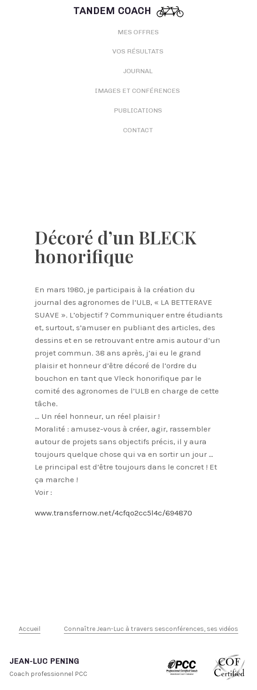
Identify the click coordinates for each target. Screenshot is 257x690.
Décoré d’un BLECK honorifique (115, 246)
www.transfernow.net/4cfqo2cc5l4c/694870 (113, 512)
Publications (138, 110)
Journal (138, 71)
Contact (138, 130)
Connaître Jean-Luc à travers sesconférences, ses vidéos (151, 629)
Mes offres (138, 32)
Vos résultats (138, 51)
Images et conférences (138, 91)
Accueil (29, 629)
